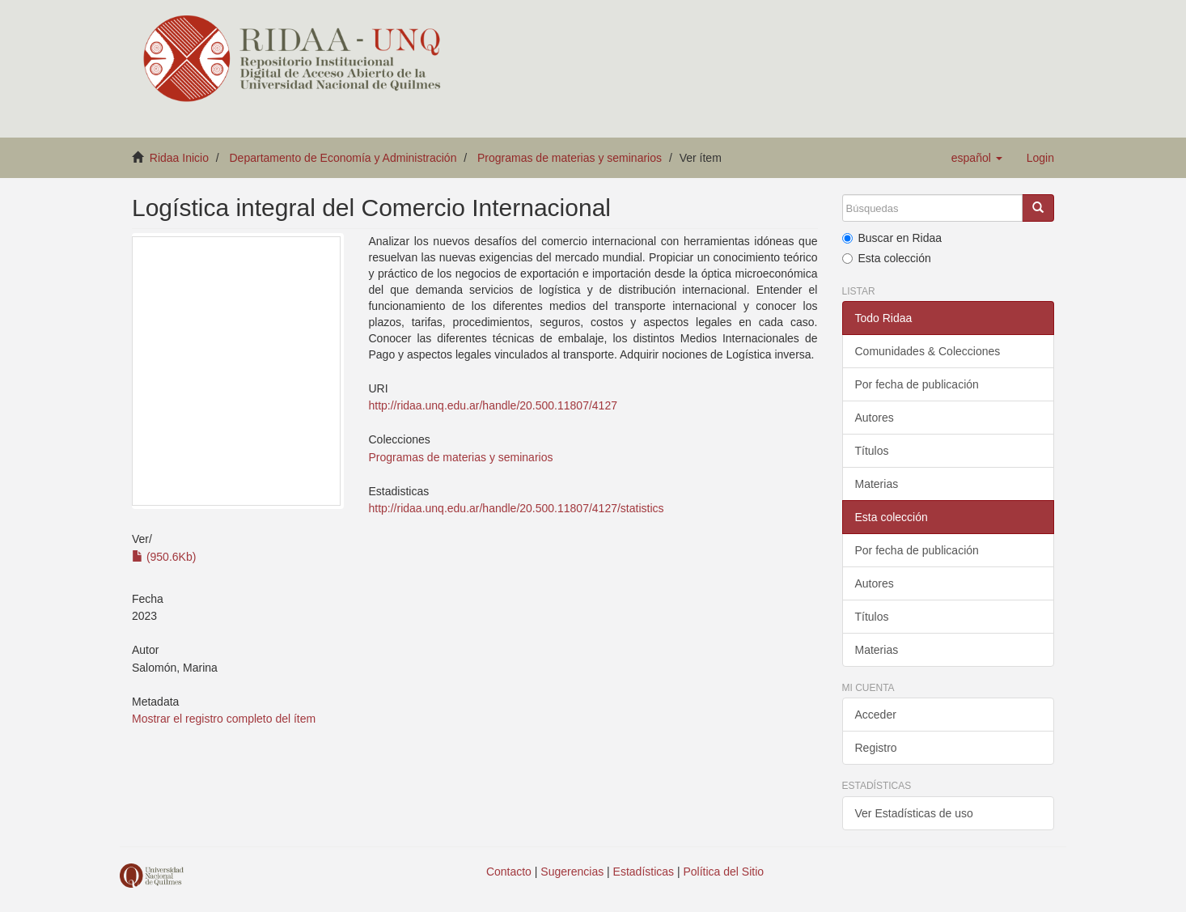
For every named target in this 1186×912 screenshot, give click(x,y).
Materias (877, 483)
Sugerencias (572, 871)
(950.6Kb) (164, 556)
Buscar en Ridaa (892, 237)
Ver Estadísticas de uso (914, 813)
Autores (874, 417)
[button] (976, 158)
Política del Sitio (724, 871)
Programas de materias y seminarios (569, 157)
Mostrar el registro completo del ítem (224, 718)
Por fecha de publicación (917, 384)
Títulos (872, 450)
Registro (876, 747)
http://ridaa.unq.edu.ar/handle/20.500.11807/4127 (492, 405)
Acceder (875, 714)
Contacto (509, 871)
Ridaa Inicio (179, 157)
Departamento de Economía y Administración (343, 157)
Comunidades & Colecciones (928, 351)
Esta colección (886, 258)
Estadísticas (643, 871)
